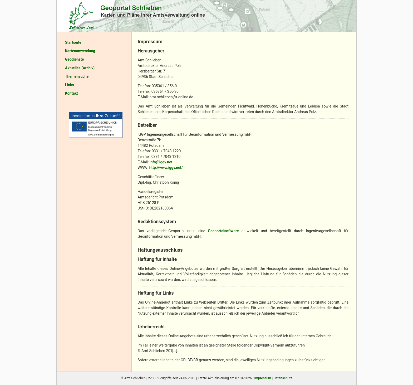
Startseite (73, 42)
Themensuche (76, 76)
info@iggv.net (161, 162)
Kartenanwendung (80, 51)
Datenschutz (283, 378)
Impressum (262, 378)
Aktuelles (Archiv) (80, 68)
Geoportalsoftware (223, 231)
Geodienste (74, 59)
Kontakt (71, 93)
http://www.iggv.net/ (166, 167)
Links (69, 85)
